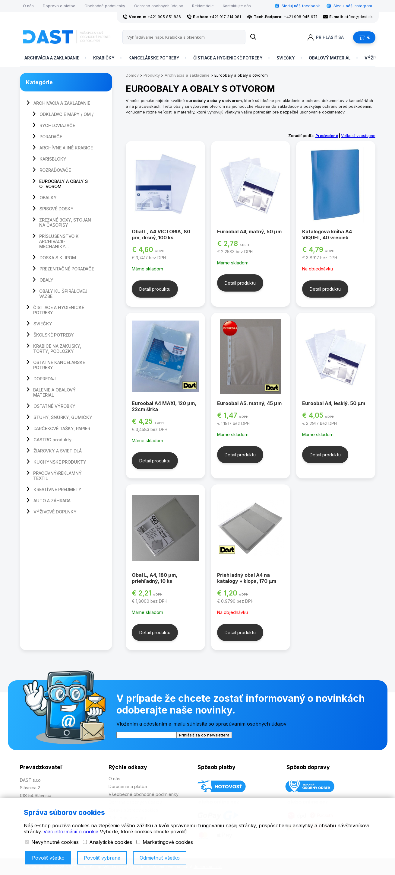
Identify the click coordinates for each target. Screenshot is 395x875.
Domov (132, 75)
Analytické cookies (107, 842)
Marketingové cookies (164, 842)
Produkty (152, 75)
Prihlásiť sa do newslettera (204, 735)
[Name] (253, 37)
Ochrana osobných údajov (158, 6)
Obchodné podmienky (104, 6)
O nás (28, 6)
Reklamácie (203, 6)
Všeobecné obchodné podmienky (144, 794)
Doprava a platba (59, 6)
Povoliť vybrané (102, 858)
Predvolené (326, 135)
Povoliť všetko (48, 858)
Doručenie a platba (128, 786)
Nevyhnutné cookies (52, 842)
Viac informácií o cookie (70, 832)
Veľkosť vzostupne (358, 135)
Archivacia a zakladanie (187, 75)
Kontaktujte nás (237, 6)
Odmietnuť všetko (160, 858)
